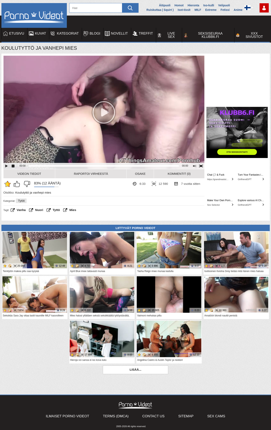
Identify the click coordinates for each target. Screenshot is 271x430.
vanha (21, 210)
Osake (140, 173)
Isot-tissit (184, 9)
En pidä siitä (26, 184)
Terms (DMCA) (116, 416)
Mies (72, 210)
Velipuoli (224, 5)
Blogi (95, 33)
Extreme (210, 9)
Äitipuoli (164, 5)
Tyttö (56, 210)
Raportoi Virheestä (91, 173)
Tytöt (21, 200)
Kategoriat (68, 33)
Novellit (119, 33)
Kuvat (40, 33)
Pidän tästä (18, 184)
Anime (238, 9)
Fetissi (225, 9)
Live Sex (171, 35)
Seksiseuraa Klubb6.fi (210, 35)
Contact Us (153, 416)
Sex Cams (216, 416)
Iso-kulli (208, 5)
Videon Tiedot (29, 173)
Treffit (146, 33)
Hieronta (193, 5)
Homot (179, 5)
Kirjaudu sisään (264, 7)
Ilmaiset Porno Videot (67, 416)
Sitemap (186, 416)
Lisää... (135, 369)
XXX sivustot (254, 35)
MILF (198, 9)
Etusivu (16, 33)
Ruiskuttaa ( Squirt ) (160, 9)
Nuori (39, 210)
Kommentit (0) (179, 173)
